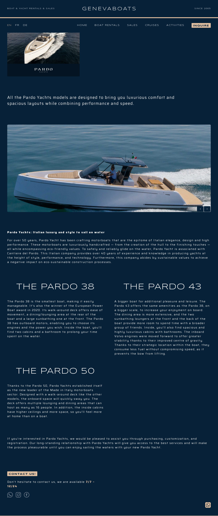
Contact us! (22, 474)
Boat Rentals (107, 25)
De (25, 25)
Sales (132, 25)
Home (82, 25)
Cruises (152, 25)
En (9, 25)
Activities (175, 25)
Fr (17, 25)
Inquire (201, 25)
